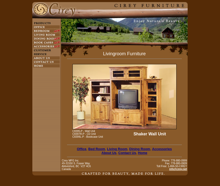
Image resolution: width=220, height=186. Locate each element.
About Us (108, 153)
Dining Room (139, 149)
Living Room (117, 149)
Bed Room (96, 149)
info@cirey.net (178, 169)
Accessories (162, 149)
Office (81, 149)
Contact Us (127, 153)
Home (142, 153)
